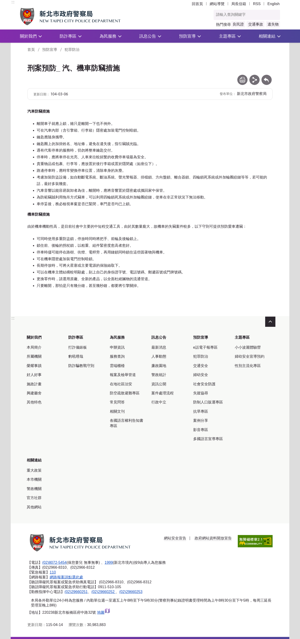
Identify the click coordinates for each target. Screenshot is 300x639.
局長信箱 (238, 4)
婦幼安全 (200, 375)
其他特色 (34, 402)
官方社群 (34, 498)
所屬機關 (34, 356)
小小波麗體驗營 (248, 347)
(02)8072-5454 (54, 562)
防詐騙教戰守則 (81, 366)
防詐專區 (68, 36)
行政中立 (158, 402)
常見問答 (117, 402)
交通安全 (200, 366)
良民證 (238, 24)
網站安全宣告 (175, 538)
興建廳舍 (34, 393)
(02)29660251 (76, 592)
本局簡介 (34, 347)
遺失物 (273, 24)
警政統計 (158, 375)
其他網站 (34, 507)
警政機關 (34, 489)
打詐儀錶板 (77, 347)
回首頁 (197, 4)
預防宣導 (187, 36)
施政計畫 (34, 384)
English (273, 4)
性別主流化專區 (248, 366)
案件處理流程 (162, 393)
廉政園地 (158, 366)
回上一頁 (266, 77)
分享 (254, 77)
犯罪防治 (72, 50)
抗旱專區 (200, 411)
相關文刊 (117, 411)
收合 (270, 322)
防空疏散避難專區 (125, 393)
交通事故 (255, 24)
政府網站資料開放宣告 (213, 538)
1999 (109, 562)
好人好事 (34, 375)
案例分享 (200, 420)
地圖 (103, 612)
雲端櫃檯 (117, 366)
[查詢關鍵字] (242, 14)
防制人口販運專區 (208, 402)
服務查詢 (117, 356)
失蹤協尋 (200, 393)
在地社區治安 (121, 384)
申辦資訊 (117, 347)
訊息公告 (147, 36)
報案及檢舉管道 (123, 375)
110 (53, 572)
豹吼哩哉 (75, 356)
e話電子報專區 (205, 347)
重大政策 (34, 470)
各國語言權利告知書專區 (126, 423)
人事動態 (158, 356)
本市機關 (34, 479)
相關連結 (267, 36)
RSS (257, 4)
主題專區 (227, 36)
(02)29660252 (103, 592)
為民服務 (108, 36)
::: (12, 2)
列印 (242, 77)
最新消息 (158, 347)
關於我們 (28, 36)
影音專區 (200, 430)
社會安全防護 (204, 384)
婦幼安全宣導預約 (249, 356)
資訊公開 (158, 384)
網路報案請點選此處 (66, 577)
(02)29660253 (131, 592)
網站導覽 (217, 4)
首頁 (31, 50)
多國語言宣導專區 (208, 439)
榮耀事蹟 (34, 366)
